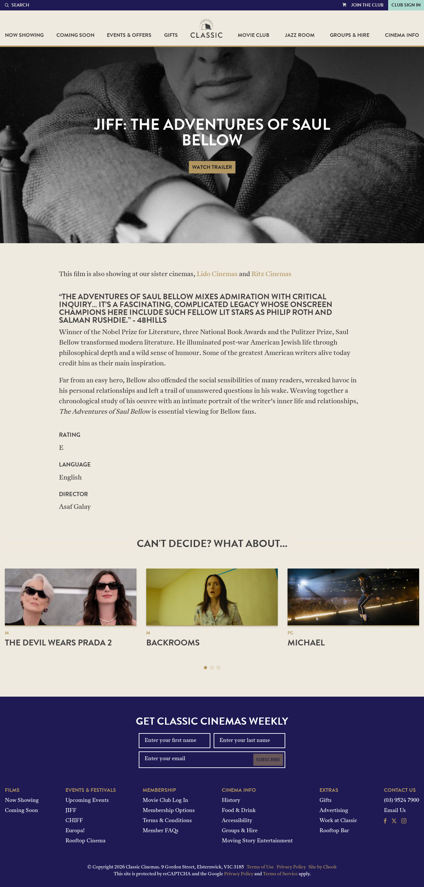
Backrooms (173, 642)
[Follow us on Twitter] (394, 821)
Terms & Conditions (167, 820)
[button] (205, 667)
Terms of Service (280, 874)
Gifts (171, 35)
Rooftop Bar (334, 831)
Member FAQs (160, 831)
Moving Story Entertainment (257, 841)
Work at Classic (338, 820)
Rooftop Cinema (85, 841)
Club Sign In (406, 5)
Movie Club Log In (165, 800)
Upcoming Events (87, 800)
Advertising (333, 810)
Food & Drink (239, 810)
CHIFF (74, 820)
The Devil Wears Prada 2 (58, 642)
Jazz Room (300, 35)
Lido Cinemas (217, 274)
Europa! (75, 831)
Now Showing (24, 35)
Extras (328, 790)
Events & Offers (129, 35)
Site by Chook (322, 867)
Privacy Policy (291, 867)
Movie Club (253, 35)
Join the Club (367, 5)
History (231, 800)
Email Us (395, 810)
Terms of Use (260, 867)
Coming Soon (75, 35)
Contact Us (400, 790)
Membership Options (169, 810)
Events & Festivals (90, 790)
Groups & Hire (349, 35)
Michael (306, 642)
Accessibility (237, 820)
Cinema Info (402, 35)
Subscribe (268, 759)
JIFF (71, 810)
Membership (159, 790)
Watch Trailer (212, 167)
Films (12, 790)
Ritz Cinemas (271, 274)
